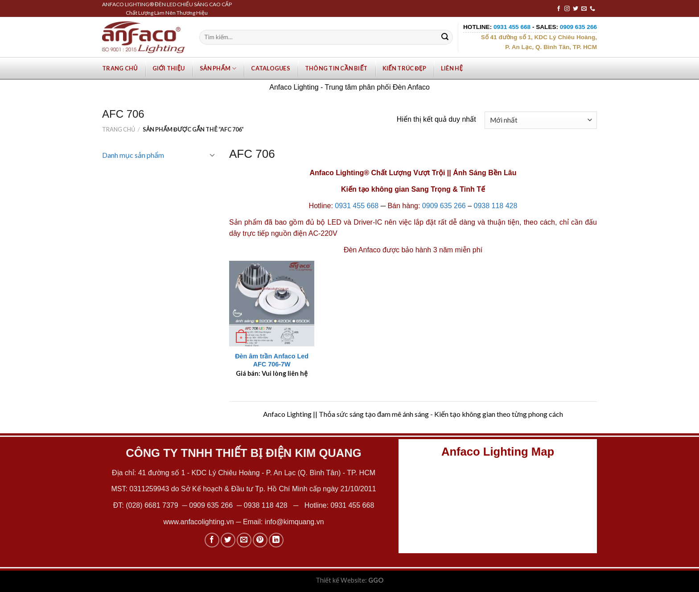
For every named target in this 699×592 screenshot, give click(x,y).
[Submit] (444, 37)
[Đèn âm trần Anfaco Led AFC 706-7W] (272, 303)
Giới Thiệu (168, 68)
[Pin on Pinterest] (260, 540)
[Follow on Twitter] (575, 9)
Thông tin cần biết (336, 68)
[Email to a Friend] (244, 540)
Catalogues (270, 68)
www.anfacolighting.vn (198, 522)
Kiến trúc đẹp (404, 68)
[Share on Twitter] (228, 540)
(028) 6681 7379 (153, 505)
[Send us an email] (584, 9)
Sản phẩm (218, 68)
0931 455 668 (356, 206)
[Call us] (592, 9)
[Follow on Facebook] (558, 9)
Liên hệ (452, 68)
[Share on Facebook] (212, 540)
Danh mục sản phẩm (133, 155)
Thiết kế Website (340, 580)
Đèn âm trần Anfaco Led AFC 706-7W (271, 360)
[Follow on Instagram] (567, 9)
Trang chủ (120, 68)
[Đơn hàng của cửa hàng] (541, 120)
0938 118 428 (496, 206)
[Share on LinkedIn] (276, 540)
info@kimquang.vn (294, 522)
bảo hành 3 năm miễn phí (441, 250)
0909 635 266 (444, 206)
